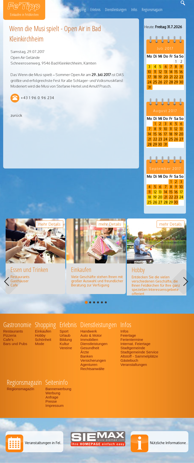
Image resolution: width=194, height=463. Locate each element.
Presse (51, 401)
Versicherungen (93, 360)
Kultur (64, 344)
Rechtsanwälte (92, 369)
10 (149, 72)
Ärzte (84, 352)
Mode (39, 344)
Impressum (54, 405)
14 (171, 72)
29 (176, 82)
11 (155, 72)
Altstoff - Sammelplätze (139, 356)
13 (165, 72)
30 (181, 82)
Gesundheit (89, 348)
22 (176, 77)
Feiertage (128, 335)
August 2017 (165, 111)
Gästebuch (129, 360)
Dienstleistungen (116, 9)
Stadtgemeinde (132, 348)
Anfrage (51, 397)
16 (181, 72)
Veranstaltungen (133, 364)
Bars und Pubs (15, 344)
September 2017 (165, 169)
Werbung (52, 393)
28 (171, 82)
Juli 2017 (165, 48)
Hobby (40, 335)
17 (149, 77)
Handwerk (88, 331)
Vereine (66, 348)
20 (166, 77)
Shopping (79, 9)
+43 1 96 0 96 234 (37, 97)
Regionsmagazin (152, 9)
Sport (64, 331)
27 (166, 82)
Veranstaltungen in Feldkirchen (49, 443)
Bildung (66, 339)
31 (149, 87)
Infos (134, 9)
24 (149, 82)
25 (155, 82)
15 (176, 72)
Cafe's (8, 339)
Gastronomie (60, 9)
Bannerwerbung (58, 389)
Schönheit (43, 339)
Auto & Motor (91, 335)
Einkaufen (43, 331)
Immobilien (89, 339)
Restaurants (13, 331)
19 (160, 77)
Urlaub (65, 335)
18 (155, 77)
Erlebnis (95, 9)
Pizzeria (9, 335)
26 (160, 82)
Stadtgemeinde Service (139, 352)
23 (181, 77)
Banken (86, 356)
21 (171, 77)
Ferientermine (131, 339)
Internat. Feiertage (135, 344)
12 (160, 72)
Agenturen (88, 364)
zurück (16, 115)
